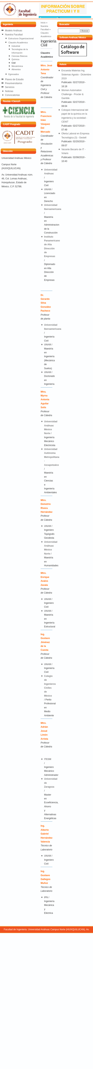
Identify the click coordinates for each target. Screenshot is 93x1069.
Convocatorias (12, 95)
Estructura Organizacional (21, 38)
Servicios (9, 87)
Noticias (9, 91)
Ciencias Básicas (19, 56)
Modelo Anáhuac (13, 30)
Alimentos (16, 69)
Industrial (16, 46)
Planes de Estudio (14, 79)
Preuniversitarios (13, 83)
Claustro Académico (18, 42)
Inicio (43, 22)
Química (15, 59)
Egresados (13, 74)
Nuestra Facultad (14, 34)
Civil (13, 63)
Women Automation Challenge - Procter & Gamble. (72, 94)
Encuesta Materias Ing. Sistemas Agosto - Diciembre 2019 (76, 74)
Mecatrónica (17, 66)
